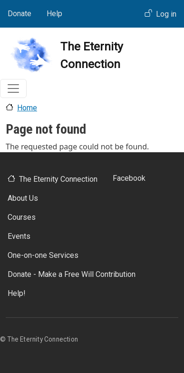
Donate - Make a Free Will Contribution (72, 274)
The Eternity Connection (58, 179)
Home (27, 107)
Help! (17, 293)
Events (19, 236)
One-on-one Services (43, 255)
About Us (23, 198)
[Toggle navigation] (13, 88)
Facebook (129, 178)
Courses (22, 217)
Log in (166, 14)
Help (54, 13)
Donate (19, 13)
